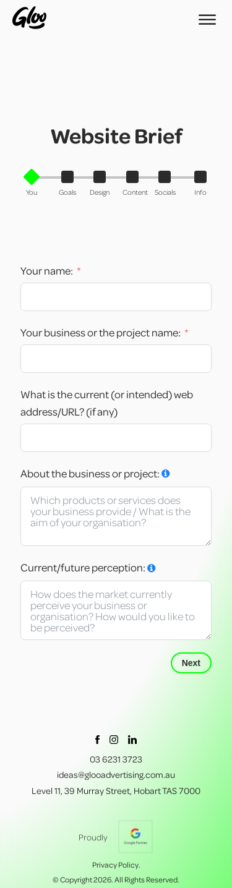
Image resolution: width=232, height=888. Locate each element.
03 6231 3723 (116, 759)
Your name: (46, 270)
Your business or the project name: (101, 332)
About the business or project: (90, 473)
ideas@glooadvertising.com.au (116, 774)
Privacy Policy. (116, 864)
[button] (35, 184)
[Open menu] (207, 19)
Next (191, 663)
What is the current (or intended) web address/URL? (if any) (106, 403)
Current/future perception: (82, 567)
